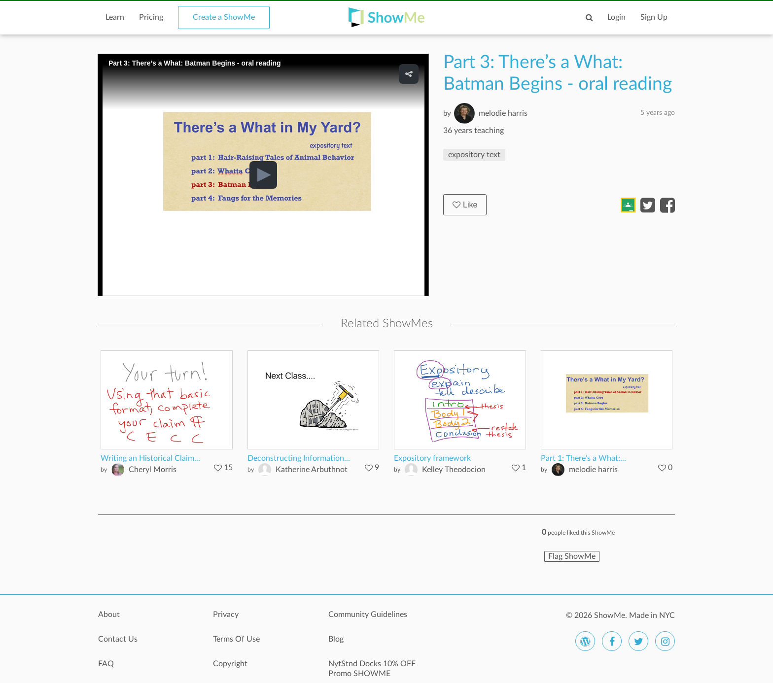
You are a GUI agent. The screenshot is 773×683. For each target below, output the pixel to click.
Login (616, 17)
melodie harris (503, 113)
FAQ (106, 664)
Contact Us (118, 639)
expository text (474, 155)
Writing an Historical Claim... (150, 458)
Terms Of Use (236, 639)
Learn (114, 17)
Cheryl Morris (152, 470)
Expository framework (432, 458)
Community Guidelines (367, 614)
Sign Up (654, 17)
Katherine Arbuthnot (312, 470)
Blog (336, 639)
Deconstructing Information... (298, 458)
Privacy (226, 614)
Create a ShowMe (224, 17)
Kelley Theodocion (454, 470)
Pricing (151, 17)
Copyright (230, 664)
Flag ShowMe (572, 556)
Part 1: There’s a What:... (583, 458)
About (109, 614)
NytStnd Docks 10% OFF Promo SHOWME (372, 669)
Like (465, 205)
